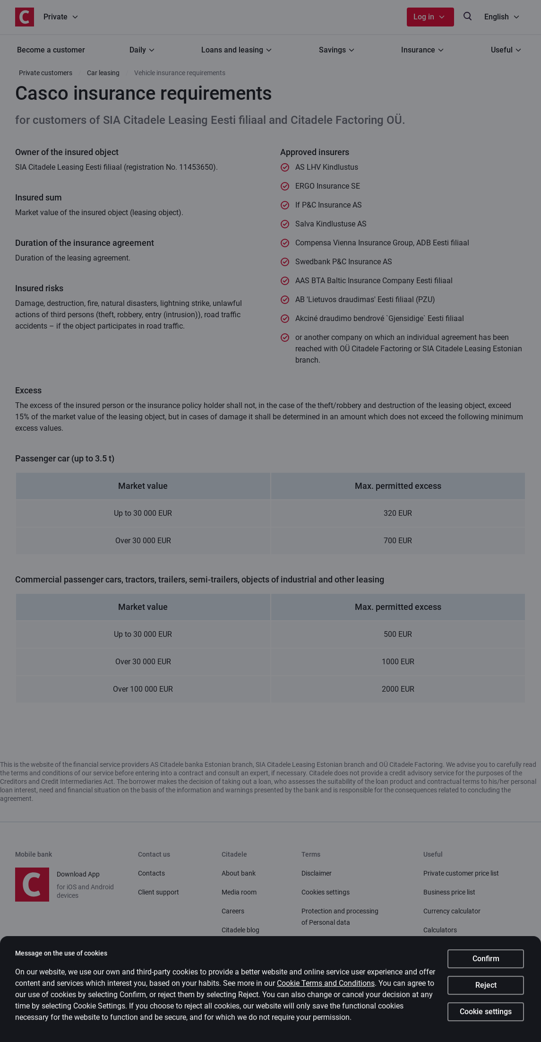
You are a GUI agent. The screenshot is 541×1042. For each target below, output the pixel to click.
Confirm (485, 961)
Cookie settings (486, 1014)
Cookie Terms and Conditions (326, 986)
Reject (486, 988)
